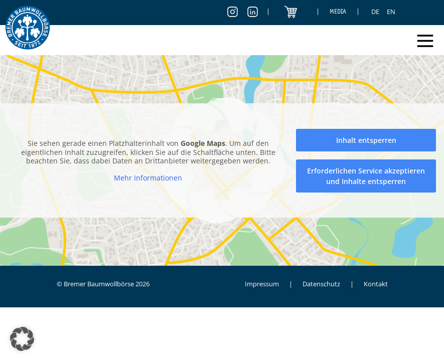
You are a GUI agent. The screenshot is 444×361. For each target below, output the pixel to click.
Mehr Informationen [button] (148, 178)
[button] (22, 339)
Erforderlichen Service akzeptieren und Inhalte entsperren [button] (366, 176)
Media (338, 11)
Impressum (262, 283)
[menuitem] (375, 11)
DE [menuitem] (375, 11)
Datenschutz (321, 283)
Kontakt (376, 283)
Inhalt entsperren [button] (366, 140)
